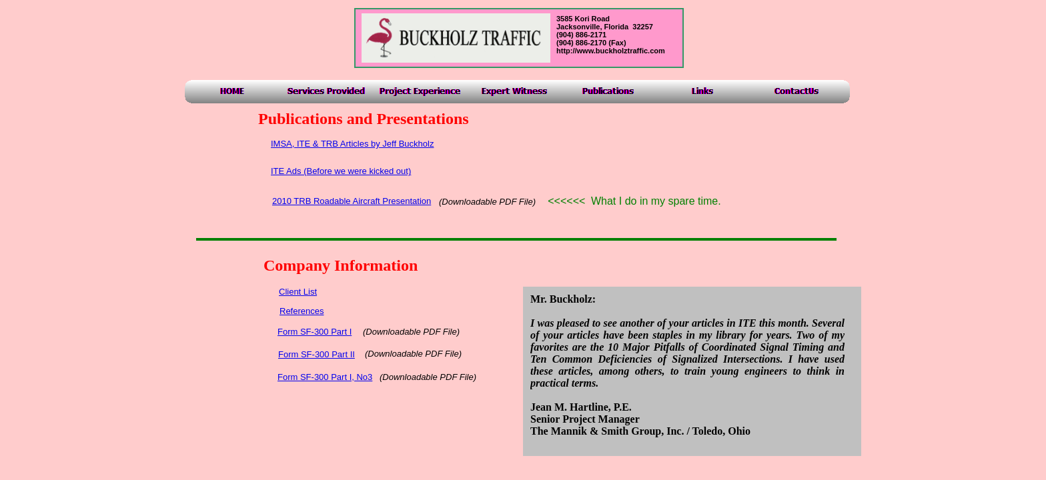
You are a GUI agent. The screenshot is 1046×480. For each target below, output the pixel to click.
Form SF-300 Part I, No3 (325, 377)
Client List (298, 292)
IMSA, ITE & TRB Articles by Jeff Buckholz (352, 144)
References (302, 311)
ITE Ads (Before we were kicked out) (341, 171)
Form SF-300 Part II (316, 354)
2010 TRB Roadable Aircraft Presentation (351, 201)
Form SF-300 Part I (315, 332)
